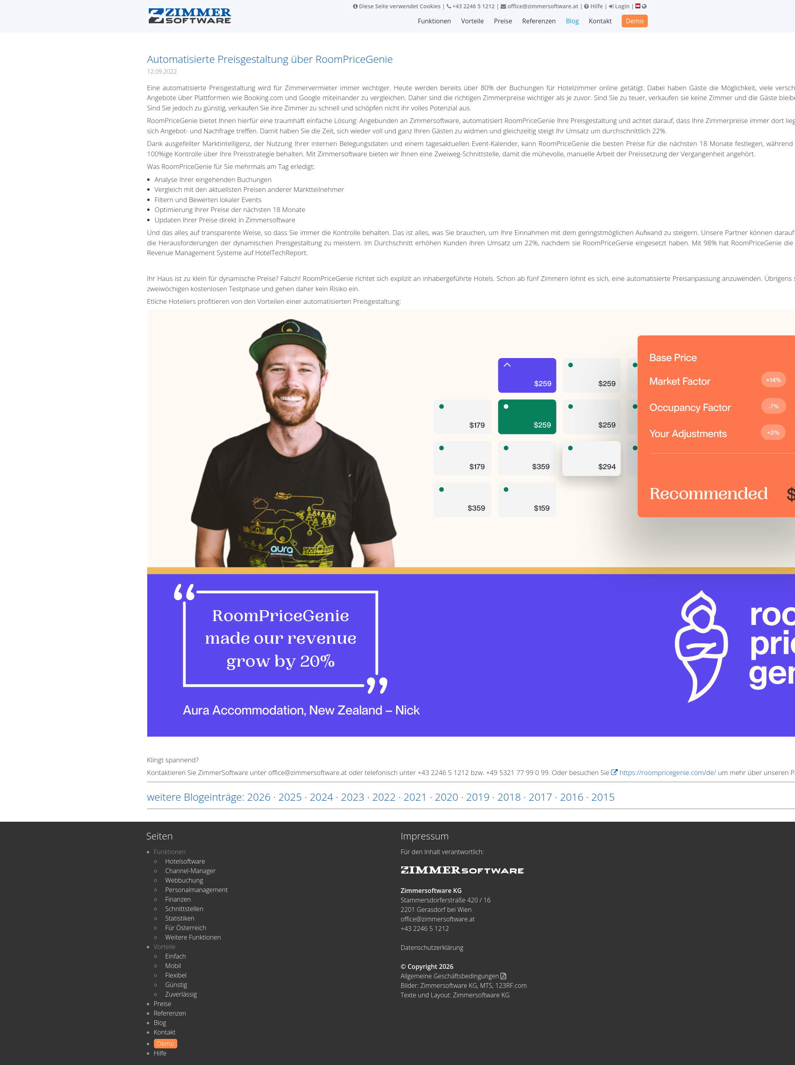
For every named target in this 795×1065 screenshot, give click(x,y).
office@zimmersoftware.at (539, 6)
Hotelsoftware (185, 861)
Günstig (176, 984)
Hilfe (593, 6)
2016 (571, 797)
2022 (384, 797)
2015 (603, 797)
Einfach (175, 956)
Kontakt (600, 21)
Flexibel (176, 975)
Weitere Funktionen (193, 937)
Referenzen (539, 21)
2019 (478, 797)
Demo (634, 21)
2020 (446, 797)
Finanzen (178, 899)
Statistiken (180, 918)
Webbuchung (184, 880)
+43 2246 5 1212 (471, 6)
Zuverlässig (181, 994)
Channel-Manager (190, 870)
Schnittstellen (184, 908)
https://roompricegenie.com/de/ (663, 772)
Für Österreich (186, 927)
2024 (321, 797)
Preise (503, 21)
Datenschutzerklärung (432, 947)
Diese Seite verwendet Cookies (397, 6)
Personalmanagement (196, 889)
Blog (572, 21)
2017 (540, 797)
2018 (509, 797)
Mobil (173, 965)
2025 (290, 797)
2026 (258, 797)
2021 (415, 797)
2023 (352, 797)
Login (619, 6)
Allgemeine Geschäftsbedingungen (454, 976)
